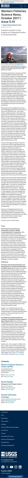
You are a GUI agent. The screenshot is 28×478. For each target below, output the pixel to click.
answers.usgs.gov (5, 473)
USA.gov (3, 433)
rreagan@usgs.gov (10, 387)
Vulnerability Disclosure (7, 436)
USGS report (4, 166)
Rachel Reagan (7, 382)
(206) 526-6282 (9, 374)
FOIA (2, 415)
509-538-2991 (9, 402)
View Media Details (19, 64)
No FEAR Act (4, 430)
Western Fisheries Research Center (12, 25)
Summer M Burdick (8, 395)
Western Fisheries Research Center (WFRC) (12, 366)
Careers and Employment (7, 439)
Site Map (3, 424)
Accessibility (4, 412)
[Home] (5, 7)
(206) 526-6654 (8, 376)
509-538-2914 (9, 389)
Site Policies (4, 418)
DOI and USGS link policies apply (10, 427)
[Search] (21, 6)
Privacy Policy (4, 421)
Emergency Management (7, 445)
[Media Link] (14, 55)
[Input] (17, 6)
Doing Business (5, 442)
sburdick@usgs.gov (10, 400)
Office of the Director (7, 386)
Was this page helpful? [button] (15, 476)
